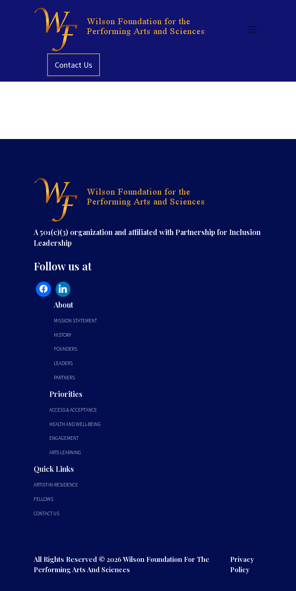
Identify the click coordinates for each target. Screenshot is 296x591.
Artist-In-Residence (56, 485)
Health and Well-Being (75, 424)
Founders (65, 349)
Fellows (43, 499)
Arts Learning (65, 452)
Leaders (63, 363)
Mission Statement (75, 320)
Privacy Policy (242, 564)
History (62, 335)
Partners (64, 377)
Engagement (63, 438)
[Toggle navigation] (252, 29)
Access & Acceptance (73, 410)
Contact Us (73, 65)
